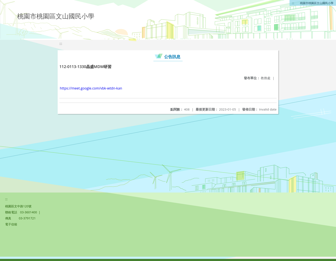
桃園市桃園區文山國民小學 (316, 3)
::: (293, 3)
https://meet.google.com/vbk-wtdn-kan (91, 88)
